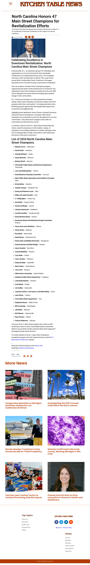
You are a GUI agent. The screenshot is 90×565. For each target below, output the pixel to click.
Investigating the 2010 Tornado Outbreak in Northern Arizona (63, 404)
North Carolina (69, 546)
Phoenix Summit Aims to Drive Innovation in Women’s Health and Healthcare (65, 497)
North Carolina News (27, 348)
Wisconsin (68, 551)
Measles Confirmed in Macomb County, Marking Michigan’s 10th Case (64, 451)
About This (39, 346)
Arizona (67, 537)
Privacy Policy (67, 527)
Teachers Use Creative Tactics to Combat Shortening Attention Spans (23, 496)
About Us (58, 527)
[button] (10, 3)
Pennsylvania (69, 548)
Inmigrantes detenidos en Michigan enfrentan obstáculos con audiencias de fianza (23, 405)
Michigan (68, 540)
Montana (68, 543)
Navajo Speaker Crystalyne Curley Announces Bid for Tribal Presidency (23, 450)
